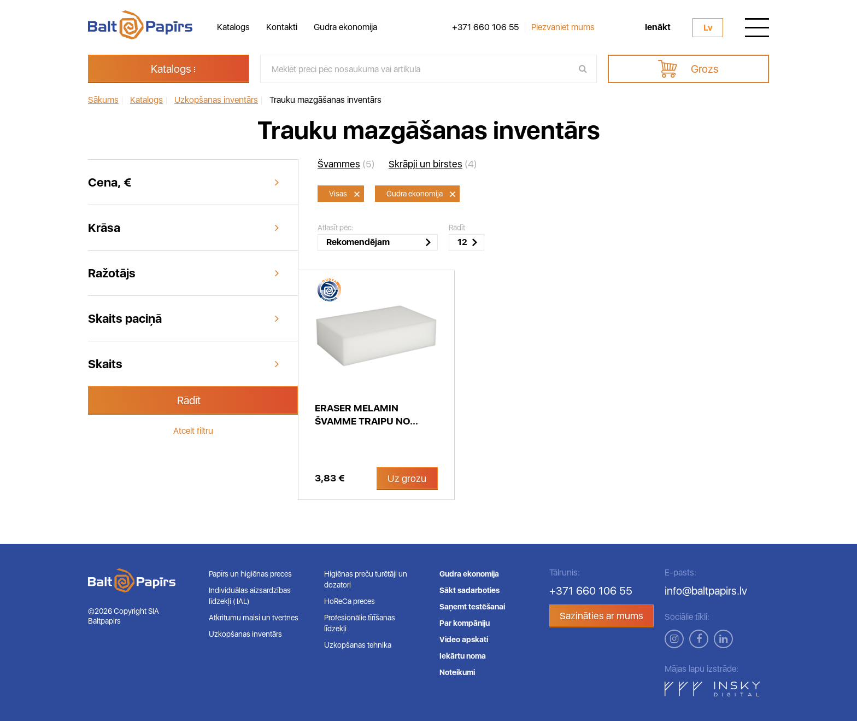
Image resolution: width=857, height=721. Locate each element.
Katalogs (233, 27)
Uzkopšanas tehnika (357, 645)
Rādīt (189, 400)
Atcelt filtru (193, 431)
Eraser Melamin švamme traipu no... (366, 414)
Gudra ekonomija (345, 27)
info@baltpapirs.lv (706, 590)
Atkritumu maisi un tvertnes (253, 617)
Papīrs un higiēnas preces (250, 573)
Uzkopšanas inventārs (245, 634)
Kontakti (281, 27)
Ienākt (658, 27)
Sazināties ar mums (601, 615)
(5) (346, 164)
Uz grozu (407, 478)
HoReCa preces (349, 601)
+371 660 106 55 (485, 27)
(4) (433, 164)
